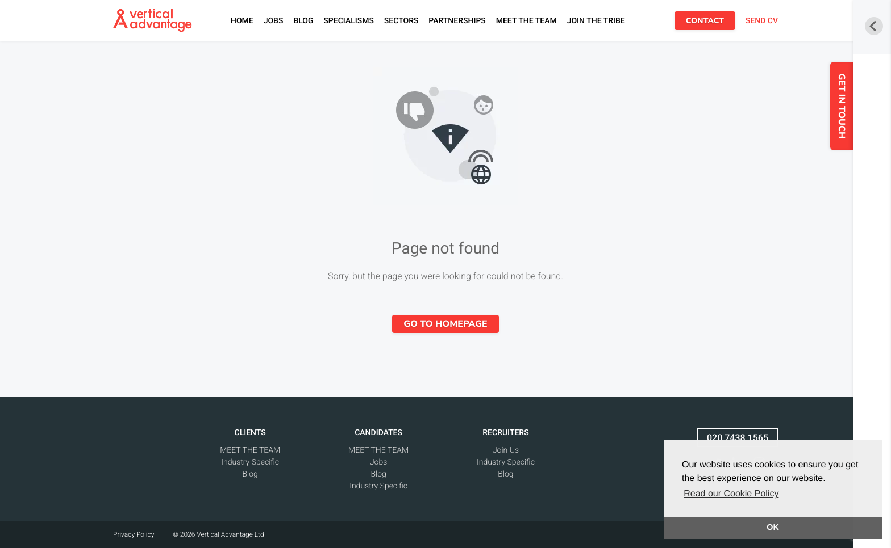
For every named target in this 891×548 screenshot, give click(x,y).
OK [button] (773, 527)
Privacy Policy (133, 534)
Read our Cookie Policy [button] (731, 494)
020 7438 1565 (737, 437)
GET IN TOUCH (858, 106)
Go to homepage (445, 324)
